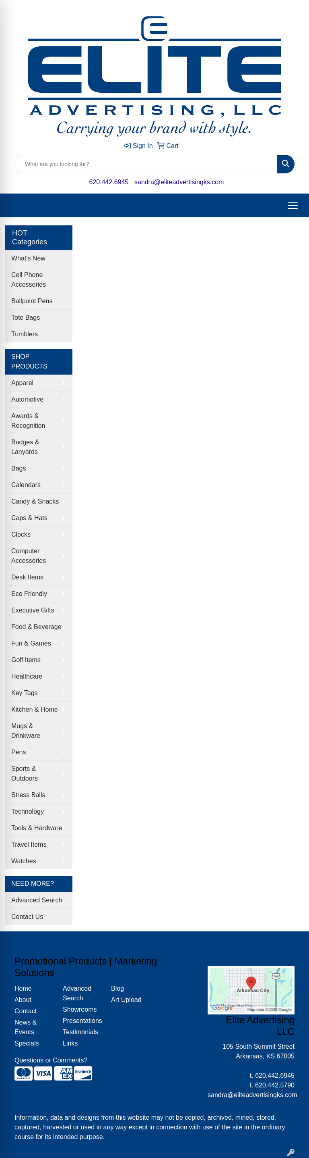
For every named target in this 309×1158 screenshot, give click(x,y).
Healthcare (26, 676)
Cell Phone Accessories (28, 279)
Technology (27, 811)
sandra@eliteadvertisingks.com (179, 182)
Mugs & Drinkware (25, 731)
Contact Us (27, 916)
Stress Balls (28, 794)
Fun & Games (31, 643)
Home (23, 988)
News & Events (25, 1027)
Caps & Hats (29, 517)
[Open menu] (293, 206)
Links (70, 1043)
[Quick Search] (146, 164)
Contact (25, 1011)
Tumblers (24, 334)
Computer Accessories (28, 556)
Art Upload (126, 999)
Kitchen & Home (34, 709)
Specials (26, 1043)
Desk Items (27, 577)
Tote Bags (25, 317)
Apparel (22, 382)
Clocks (21, 534)
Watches (23, 861)
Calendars (26, 484)
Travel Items (28, 844)
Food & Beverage (36, 626)
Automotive (27, 399)
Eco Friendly (29, 593)
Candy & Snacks (35, 501)
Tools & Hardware (36, 828)
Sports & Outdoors (24, 773)
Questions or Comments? (50, 1060)
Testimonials (80, 1032)
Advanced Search (36, 900)
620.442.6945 (109, 182)
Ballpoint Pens (31, 301)
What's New (28, 258)
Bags (18, 468)
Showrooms (80, 1009)
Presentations (82, 1020)
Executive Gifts (32, 610)
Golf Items (26, 659)
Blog (117, 988)
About (22, 999)
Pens (18, 752)
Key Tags (24, 692)
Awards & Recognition (28, 420)
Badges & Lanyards (25, 447)
